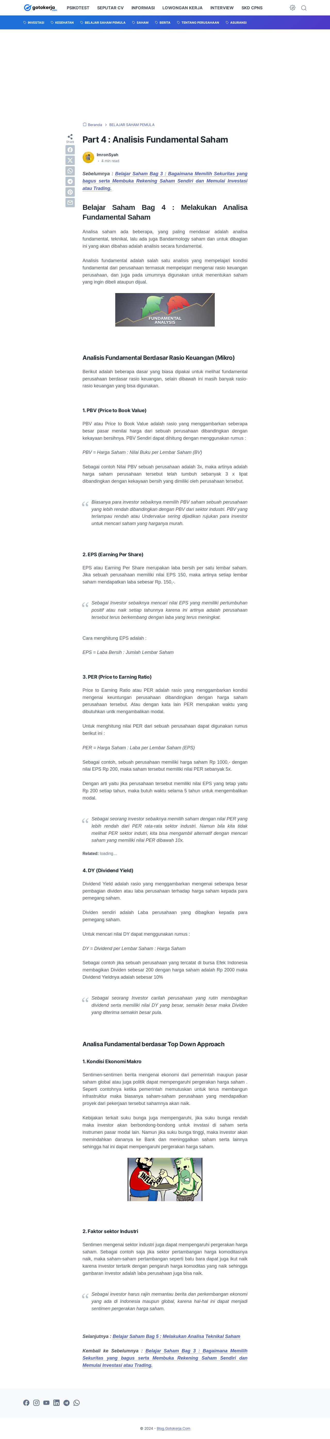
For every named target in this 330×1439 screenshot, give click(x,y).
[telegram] (70, 181)
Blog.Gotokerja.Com (173, 1428)
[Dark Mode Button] (293, 8)
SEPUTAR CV (110, 7)
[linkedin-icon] (56, 1403)
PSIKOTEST (78, 7)
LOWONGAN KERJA (182, 7)
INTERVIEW (222, 7)
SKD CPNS (252, 7)
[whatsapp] (70, 171)
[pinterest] (70, 192)
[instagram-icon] (36, 1403)
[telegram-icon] (66, 1403)
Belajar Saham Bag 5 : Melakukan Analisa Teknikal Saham (176, 1336)
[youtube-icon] (46, 1403)
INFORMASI (143, 7)
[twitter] (70, 160)
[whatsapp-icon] (76, 1403)
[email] (70, 202)
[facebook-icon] (26, 1403)
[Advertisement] (165, 76)
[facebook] (70, 149)
